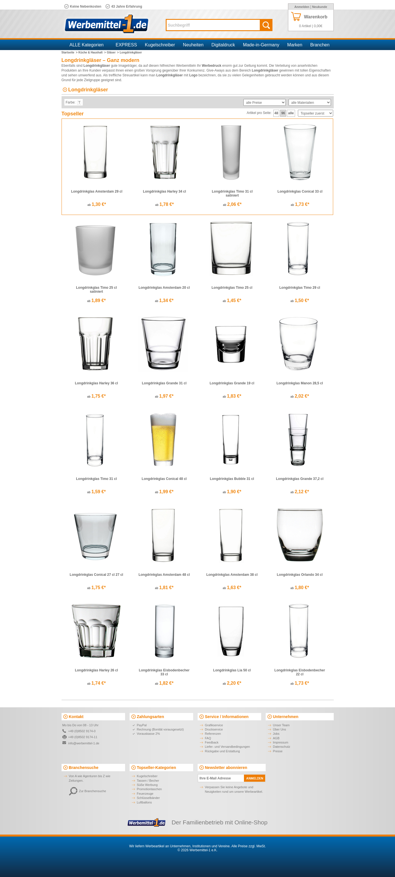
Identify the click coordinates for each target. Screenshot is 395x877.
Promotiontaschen (149, 789)
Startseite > (70, 52)
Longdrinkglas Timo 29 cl (299, 288)
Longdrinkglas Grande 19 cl (231, 383)
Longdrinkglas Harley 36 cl (96, 383)
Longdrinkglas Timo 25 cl (231, 288)
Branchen (320, 44)
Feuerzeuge (145, 793)
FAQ (208, 738)
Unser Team (281, 725)
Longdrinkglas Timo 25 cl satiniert (96, 290)
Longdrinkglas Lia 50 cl (232, 670)
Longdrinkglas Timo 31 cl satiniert (232, 193)
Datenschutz (281, 746)
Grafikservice (214, 725)
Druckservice (214, 729)
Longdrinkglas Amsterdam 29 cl (97, 191)
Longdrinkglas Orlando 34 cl (299, 575)
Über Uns (279, 729)
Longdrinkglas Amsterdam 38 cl (232, 575)
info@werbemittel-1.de (83, 743)
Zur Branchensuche (87, 791)
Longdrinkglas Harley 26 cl (96, 670)
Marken (294, 44)
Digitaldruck (223, 44)
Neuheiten (193, 44)
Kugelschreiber (160, 44)
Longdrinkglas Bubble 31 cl (232, 479)
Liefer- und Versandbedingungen (227, 746)
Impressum (280, 742)
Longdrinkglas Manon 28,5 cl (299, 383)
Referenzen (213, 733)
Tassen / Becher (148, 780)
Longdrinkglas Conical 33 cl (300, 191)
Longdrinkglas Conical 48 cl (164, 479)
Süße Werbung (147, 785)
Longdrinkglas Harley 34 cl (164, 191)
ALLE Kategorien (86, 44)
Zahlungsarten (150, 716)
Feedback (212, 742)
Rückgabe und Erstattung (222, 751)
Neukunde (319, 6)
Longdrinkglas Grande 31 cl (164, 383)
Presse (278, 751)
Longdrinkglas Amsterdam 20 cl (164, 288)
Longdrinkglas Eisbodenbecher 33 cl (164, 672)
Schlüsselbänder (148, 798)
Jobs (276, 733)
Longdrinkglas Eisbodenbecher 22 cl (299, 672)
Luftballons (144, 802)
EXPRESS (126, 44)
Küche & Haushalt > (92, 52)
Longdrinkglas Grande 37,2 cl (299, 479)
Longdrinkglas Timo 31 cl (96, 479)
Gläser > (113, 52)
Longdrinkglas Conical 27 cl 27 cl (96, 575)
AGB (276, 738)
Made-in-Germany (261, 44)
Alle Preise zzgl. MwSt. (248, 846)
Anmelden (301, 6)
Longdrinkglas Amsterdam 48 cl (164, 575)
